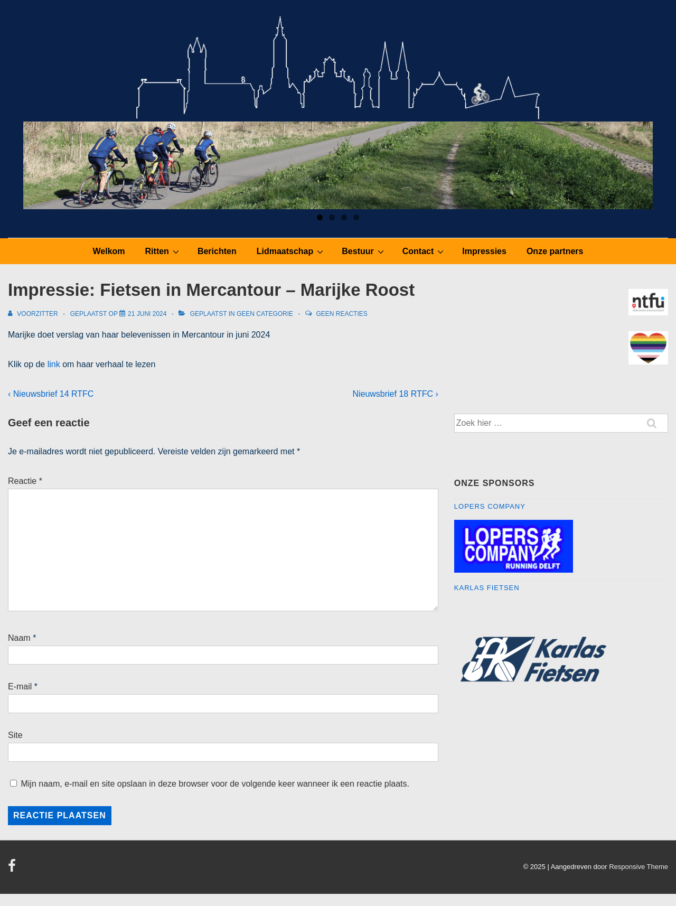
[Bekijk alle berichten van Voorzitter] (34, 313)
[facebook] (13, 869)
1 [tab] (320, 217)
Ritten (163, 251)
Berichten (217, 251)
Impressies (484, 251)
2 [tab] (332, 217)
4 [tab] (356, 217)
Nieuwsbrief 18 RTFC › (395, 393)
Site (15, 735)
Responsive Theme (638, 867)
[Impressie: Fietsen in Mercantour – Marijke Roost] (147, 313)
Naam (19, 637)
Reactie (25, 481)
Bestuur (364, 251)
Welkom (109, 251)
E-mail (20, 686)
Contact (424, 251)
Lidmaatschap (291, 251)
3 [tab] (344, 217)
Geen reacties (341, 313)
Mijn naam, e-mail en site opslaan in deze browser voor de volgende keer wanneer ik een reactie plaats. (215, 783)
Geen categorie (265, 313)
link (54, 364)
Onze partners (555, 251)
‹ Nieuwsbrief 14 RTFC (50, 393)
